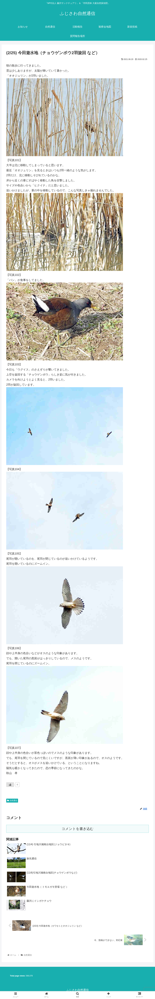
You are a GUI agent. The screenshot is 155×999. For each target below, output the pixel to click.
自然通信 (12, 800)
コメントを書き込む (78, 829)
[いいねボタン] (10, 784)
